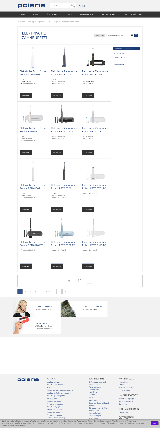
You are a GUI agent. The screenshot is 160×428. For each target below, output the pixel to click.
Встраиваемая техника (126, 418)
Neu (97, 35)
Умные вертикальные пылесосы (60, 390)
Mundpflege (53, 22)
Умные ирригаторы (54, 415)
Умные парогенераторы (56, 396)
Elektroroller (124, 412)
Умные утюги (52, 398)
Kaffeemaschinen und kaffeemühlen (97, 383)
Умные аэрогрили (54, 401)
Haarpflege (123, 385)
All (65, 292)
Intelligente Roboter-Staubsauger (60, 393)
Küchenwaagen (95, 416)
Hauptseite (22, 22)
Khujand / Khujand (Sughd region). (99, 404)
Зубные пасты (119, 57)
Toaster (92, 395)
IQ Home (51, 379)
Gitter (91, 397)
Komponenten (119, 64)
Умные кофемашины (55, 385)
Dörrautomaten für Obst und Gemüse (98, 409)
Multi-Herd (93, 392)
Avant (54, 291)
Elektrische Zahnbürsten (123, 49)
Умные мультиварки (55, 404)
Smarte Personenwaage (56, 418)
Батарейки (123, 404)
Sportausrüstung (129, 409)
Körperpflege (41, 22)
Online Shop (41, 323)
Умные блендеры (53, 407)
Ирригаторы (119, 53)
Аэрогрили (93, 400)
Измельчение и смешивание (95, 388)
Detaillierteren (20, 425)
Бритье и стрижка (126, 387)
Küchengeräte (96, 379)
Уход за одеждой (126, 401)
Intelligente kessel (54, 382)
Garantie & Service (44, 307)
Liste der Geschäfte (92, 307)
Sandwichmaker (95, 413)
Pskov (49, 387)
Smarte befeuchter (54, 409)
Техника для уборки (127, 398)
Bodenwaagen (124, 390)
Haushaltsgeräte (128, 395)
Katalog (31, 22)
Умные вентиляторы (55, 412)
